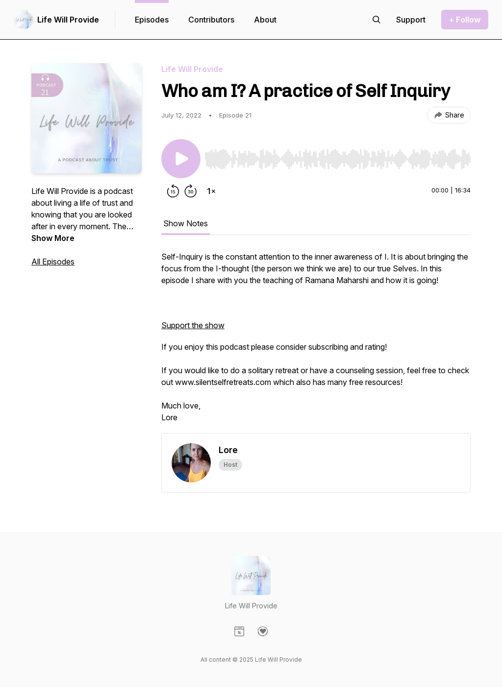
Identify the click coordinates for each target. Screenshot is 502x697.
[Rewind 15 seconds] (173, 191)
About (265, 19)
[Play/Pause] (181, 158)
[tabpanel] (316, 342)
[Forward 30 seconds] (191, 191)
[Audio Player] (337, 156)
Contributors (211, 19)
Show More (53, 238)
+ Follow (464, 19)
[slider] (337, 159)
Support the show (193, 325)
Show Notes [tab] (185, 223)
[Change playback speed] (211, 191)
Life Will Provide (68, 19)
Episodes (152, 19)
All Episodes (53, 261)
